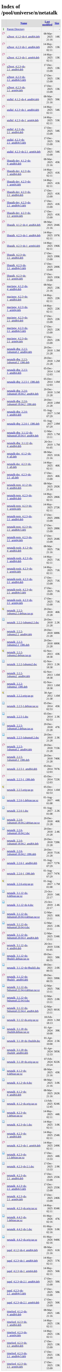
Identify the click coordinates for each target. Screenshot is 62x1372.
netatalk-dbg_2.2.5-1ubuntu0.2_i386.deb (18, 361)
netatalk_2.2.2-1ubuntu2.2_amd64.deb (19, 633)
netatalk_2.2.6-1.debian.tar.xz (22, 800)
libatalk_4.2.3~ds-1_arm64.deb (23, 245)
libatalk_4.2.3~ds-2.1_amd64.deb (16, 256)
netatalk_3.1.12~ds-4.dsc (20, 905)
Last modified (47, 23)
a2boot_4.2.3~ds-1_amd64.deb (23, 47)
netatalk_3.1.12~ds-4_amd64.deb (17, 947)
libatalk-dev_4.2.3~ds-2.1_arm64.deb (19, 214)
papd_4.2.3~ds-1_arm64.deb (22, 1271)
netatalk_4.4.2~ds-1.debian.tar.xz (17, 1219)
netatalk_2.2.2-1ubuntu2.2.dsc (23, 622)
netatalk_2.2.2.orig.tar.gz (20, 695)
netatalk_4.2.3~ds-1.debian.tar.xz (17, 1114)
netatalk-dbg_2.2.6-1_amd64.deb (17, 413)
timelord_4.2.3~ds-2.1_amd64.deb (17, 1344)
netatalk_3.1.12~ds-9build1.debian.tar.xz (18, 957)
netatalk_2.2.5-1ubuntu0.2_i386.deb (18, 758)
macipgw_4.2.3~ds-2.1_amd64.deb (17, 319)
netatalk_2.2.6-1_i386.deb (21, 873)
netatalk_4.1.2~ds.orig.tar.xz (22, 1103)
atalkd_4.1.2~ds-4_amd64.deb (23, 99)
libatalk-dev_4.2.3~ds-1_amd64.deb (19, 173)
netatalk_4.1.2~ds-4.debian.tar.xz (17, 1072)
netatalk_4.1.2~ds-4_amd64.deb (17, 1093)
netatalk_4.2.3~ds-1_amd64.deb (17, 1135)
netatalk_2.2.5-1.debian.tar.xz (22, 706)
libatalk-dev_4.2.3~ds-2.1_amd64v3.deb (19, 204)
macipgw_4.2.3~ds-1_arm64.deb (17, 309)
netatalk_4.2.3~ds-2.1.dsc (20, 1166)
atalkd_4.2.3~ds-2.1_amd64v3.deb (16, 141)
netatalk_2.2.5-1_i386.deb (21, 779)
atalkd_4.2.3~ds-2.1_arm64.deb (24, 151)
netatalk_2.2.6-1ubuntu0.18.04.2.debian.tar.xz (23, 821)
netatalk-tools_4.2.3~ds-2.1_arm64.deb (20, 601)
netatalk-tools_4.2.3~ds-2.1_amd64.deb (20, 581)
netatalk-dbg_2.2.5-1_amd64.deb (17, 371)
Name (24, 23)
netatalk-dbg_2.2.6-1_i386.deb (23, 423)
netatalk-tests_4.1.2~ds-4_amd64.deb (19, 486)
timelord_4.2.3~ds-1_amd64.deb (17, 1323)
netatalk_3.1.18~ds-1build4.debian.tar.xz (18, 1030)
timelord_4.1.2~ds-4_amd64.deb (17, 1313)
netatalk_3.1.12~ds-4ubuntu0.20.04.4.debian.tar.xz (23, 915)
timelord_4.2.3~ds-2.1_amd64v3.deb (17, 1355)
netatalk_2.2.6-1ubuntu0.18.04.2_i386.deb (21, 853)
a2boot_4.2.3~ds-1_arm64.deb (23, 57)
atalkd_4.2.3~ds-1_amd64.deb (23, 109)
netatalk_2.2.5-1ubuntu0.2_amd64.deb (19, 748)
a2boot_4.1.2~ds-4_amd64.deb (23, 36)
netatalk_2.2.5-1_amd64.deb (22, 769)
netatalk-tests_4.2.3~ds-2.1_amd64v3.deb (19, 528)
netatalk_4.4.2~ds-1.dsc (19, 1229)
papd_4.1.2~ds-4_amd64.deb (22, 1250)
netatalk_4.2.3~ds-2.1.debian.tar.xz (17, 1156)
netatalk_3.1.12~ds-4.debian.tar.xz (17, 894)
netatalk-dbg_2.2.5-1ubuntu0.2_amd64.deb (19, 350)
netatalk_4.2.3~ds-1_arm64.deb (24, 1145)
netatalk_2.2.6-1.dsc (17, 810)
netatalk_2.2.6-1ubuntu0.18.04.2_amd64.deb (23, 842)
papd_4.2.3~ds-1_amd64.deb (22, 1260)
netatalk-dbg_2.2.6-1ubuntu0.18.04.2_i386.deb (21, 403)
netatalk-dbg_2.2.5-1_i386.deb (23, 381)
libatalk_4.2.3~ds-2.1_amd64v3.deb (16, 267)
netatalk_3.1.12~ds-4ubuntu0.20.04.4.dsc (18, 926)
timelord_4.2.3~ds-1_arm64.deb (17, 1334)
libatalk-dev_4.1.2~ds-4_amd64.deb (19, 162)
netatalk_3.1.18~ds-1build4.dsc (23, 1041)
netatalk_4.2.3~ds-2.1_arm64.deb (17, 1198)
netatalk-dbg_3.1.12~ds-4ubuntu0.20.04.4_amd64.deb (23, 434)
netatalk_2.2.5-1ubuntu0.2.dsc (23, 737)
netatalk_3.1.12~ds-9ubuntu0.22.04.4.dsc (18, 999)
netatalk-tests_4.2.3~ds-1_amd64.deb (19, 497)
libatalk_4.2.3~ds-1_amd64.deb (24, 235)
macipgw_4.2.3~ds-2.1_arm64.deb (17, 340)
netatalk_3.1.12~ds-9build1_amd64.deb (17, 978)
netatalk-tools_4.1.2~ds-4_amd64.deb (20, 549)
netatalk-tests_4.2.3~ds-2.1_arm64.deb (19, 539)
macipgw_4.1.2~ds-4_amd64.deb (17, 288)
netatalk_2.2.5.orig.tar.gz (20, 789)
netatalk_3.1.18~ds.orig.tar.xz (22, 1061)
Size (57, 23)
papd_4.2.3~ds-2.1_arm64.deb (23, 1302)
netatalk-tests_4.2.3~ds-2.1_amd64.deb (19, 518)
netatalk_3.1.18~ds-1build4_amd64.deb (17, 1051)
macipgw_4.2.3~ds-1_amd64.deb (17, 298)
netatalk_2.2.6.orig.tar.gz (20, 884)
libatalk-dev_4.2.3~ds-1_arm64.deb (19, 183)
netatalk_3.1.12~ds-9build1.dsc (23, 967)
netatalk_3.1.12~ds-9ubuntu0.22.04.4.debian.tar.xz (23, 989)
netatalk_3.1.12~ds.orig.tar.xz (22, 1020)
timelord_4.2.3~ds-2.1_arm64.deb (17, 1365)
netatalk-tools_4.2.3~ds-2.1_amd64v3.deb (20, 591)
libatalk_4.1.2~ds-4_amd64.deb (24, 225)
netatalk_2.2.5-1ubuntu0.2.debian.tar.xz (20, 727)
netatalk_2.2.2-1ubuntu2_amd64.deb (18, 675)
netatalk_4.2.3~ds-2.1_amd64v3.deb (17, 1187)
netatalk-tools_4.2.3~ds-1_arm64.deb (20, 570)
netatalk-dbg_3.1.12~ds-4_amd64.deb (20, 445)
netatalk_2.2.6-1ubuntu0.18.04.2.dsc (18, 832)
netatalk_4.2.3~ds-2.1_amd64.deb (17, 1177)
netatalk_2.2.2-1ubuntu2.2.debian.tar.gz (20, 612)
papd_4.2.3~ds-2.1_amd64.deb (23, 1281)
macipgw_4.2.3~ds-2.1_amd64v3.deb (17, 329)
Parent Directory (15, 29)
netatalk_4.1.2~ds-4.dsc (19, 1082)
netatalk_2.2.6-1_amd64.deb (22, 863)
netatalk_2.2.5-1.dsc (17, 716)
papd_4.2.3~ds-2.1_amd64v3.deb (16, 1292)
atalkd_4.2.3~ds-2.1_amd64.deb (16, 131)
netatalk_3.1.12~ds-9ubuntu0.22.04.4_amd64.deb (23, 1009)
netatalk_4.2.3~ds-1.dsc (19, 1124)
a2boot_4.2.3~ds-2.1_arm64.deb (16, 89)
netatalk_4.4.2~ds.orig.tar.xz (22, 1239)
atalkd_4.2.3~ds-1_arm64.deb (23, 120)
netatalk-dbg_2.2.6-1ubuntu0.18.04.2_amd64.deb (23, 392)
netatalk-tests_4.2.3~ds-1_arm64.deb (19, 507)
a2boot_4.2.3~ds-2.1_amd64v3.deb (16, 78)
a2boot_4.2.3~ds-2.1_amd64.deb (16, 68)
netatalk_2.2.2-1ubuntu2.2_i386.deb (18, 643)
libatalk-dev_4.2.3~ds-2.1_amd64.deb (19, 193)
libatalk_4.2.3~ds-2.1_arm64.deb (16, 277)
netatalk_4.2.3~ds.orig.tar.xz (22, 1208)
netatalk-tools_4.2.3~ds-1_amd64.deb (20, 560)
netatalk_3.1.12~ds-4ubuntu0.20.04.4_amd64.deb (23, 936)
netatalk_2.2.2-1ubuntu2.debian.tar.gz (19, 654)
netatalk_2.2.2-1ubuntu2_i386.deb (17, 685)
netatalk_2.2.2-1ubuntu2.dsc (22, 664)
